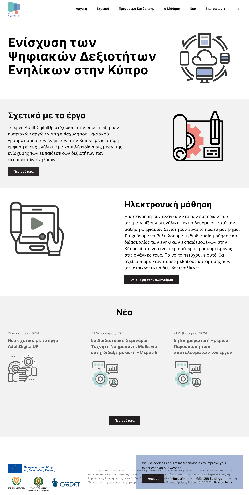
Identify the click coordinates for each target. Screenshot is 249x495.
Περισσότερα (24, 171)
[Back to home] (14, 8)
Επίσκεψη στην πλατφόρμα (154, 305)
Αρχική (81, 9)
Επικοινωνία (215, 9)
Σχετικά (103, 9)
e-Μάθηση (174, 8)
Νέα (193, 9)
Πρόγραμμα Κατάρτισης (136, 9)
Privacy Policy (223, 482)
